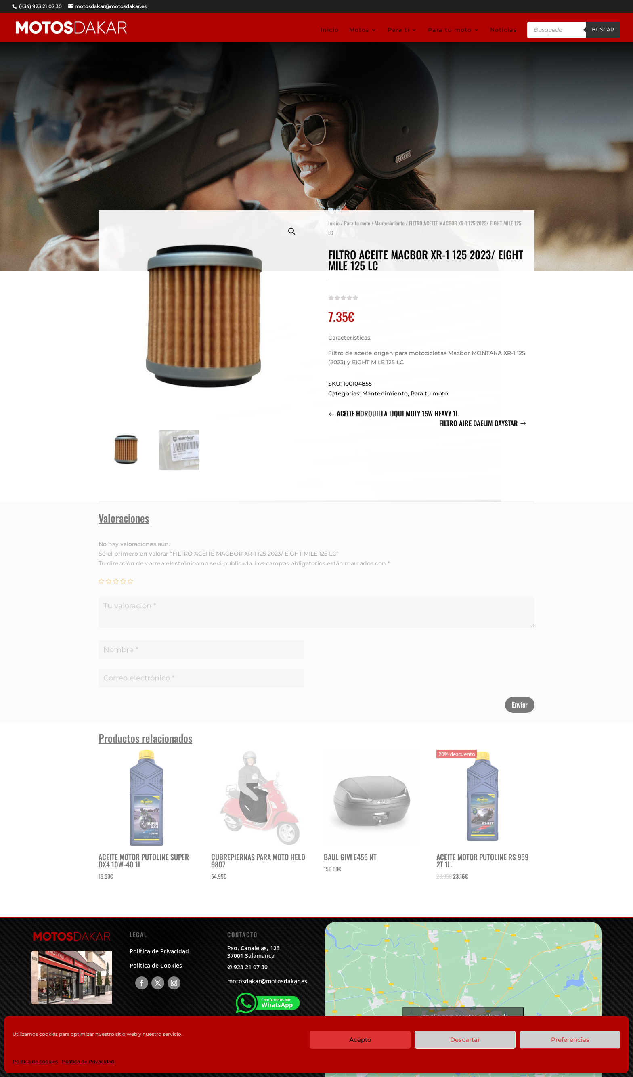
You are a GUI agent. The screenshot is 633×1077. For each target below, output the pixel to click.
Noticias (503, 30)
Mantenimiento (390, 219)
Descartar (465, 1039)
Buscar (603, 29)
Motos (359, 30)
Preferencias (570, 1039)
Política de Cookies (156, 965)
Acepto (360, 1039)
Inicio (330, 30)
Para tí (398, 30)
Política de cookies (35, 1061)
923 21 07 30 (251, 967)
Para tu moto (450, 30)
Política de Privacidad (88, 1061)
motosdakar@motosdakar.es (267, 981)
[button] (292, 227)
